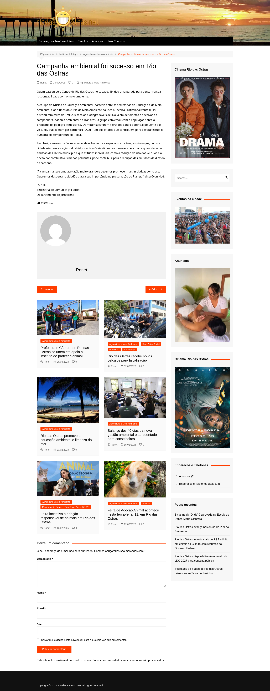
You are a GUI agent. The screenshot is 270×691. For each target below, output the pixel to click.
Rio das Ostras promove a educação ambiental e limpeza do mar (66, 440)
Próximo (156, 289)
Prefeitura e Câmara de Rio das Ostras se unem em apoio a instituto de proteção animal (64, 352)
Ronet (41, 82)
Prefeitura (114, 349)
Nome (41, 592)
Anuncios (97, 41)
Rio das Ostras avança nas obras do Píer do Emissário (202, 529)
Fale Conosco (115, 41)
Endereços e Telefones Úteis (56, 41)
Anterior (47, 289)
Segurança (129, 349)
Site (39, 624)
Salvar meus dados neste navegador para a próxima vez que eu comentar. (84, 639)
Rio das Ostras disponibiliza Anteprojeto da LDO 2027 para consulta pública (201, 558)
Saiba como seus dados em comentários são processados (128, 660)
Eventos (83, 41)
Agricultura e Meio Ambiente (95, 82)
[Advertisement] (119, 241)
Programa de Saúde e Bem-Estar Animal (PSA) (65, 507)
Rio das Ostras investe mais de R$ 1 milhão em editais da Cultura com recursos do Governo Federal (201, 544)
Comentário (45, 558)
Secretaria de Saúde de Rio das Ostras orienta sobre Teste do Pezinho (198, 571)
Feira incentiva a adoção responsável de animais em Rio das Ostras (67, 518)
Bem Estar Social (151, 344)
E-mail (41, 608)
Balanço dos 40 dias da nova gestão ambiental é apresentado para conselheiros (132, 435)
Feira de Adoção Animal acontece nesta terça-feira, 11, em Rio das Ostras (133, 514)
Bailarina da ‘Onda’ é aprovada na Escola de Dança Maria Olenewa (202, 517)
